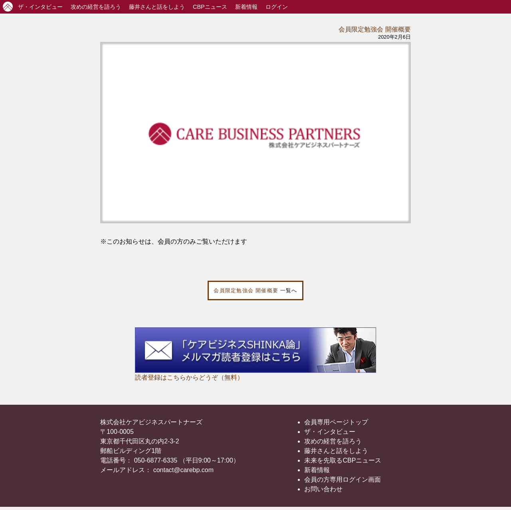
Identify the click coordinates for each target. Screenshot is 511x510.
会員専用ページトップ (336, 422)
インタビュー (40, 7)
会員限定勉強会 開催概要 (374, 29)
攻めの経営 (96, 7)
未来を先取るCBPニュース (342, 460)
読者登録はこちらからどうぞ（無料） (189, 377)
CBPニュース (210, 7)
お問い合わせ (323, 489)
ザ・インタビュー (329, 431)
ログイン (276, 7)
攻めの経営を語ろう (333, 441)
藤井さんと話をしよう (157, 7)
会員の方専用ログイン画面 (342, 479)
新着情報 (246, 7)
